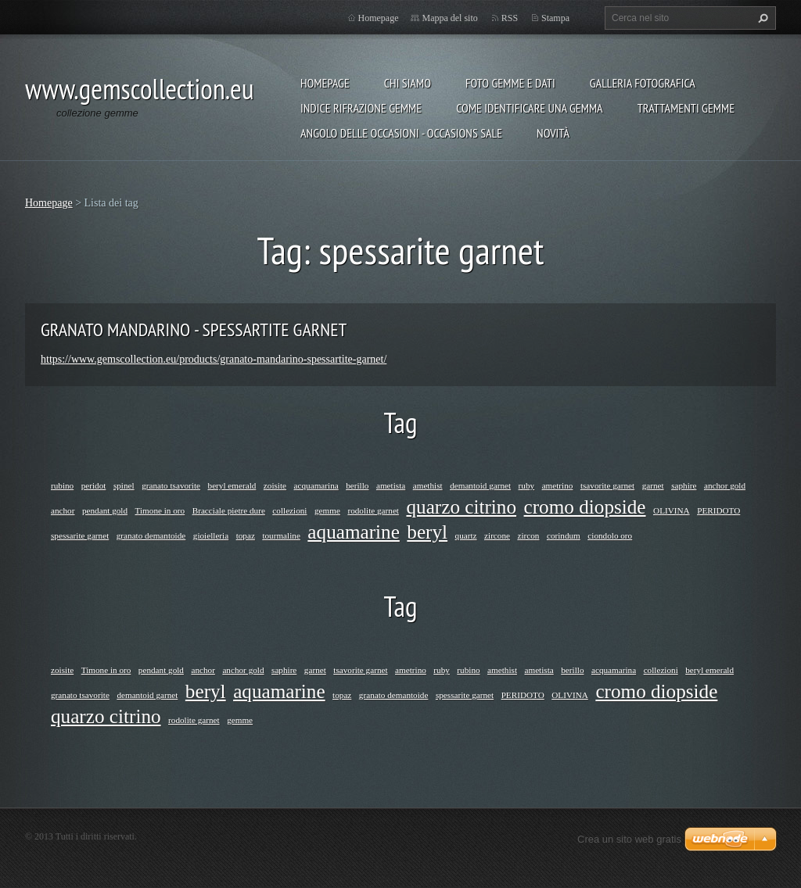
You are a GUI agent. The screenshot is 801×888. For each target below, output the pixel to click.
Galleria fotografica (642, 83)
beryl (427, 531)
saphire (683, 485)
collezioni (289, 510)
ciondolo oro (609, 535)
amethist (428, 485)
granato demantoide (151, 535)
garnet (653, 485)
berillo (357, 485)
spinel (124, 485)
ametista (390, 485)
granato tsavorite (171, 485)
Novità (553, 133)
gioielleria (210, 535)
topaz (245, 535)
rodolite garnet (373, 510)
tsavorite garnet (607, 485)
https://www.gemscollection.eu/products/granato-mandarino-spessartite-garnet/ (213, 359)
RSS (509, 18)
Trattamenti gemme (686, 108)
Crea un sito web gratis (629, 839)
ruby (527, 485)
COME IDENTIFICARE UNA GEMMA (529, 108)
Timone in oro (160, 510)
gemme (327, 510)
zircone (497, 535)
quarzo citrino (461, 506)
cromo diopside (585, 506)
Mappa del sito (449, 18)
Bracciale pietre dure (228, 510)
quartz (466, 535)
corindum (563, 535)
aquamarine (353, 531)
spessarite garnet (80, 535)
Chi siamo (407, 83)
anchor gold (724, 485)
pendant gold (105, 510)
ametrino (557, 485)
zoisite (275, 485)
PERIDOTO (718, 510)
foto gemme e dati (510, 83)
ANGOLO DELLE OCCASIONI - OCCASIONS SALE (401, 133)
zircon (528, 535)
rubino (62, 485)
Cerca (761, 18)
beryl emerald (232, 485)
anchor (62, 510)
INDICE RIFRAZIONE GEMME (361, 108)
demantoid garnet (480, 485)
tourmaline (281, 535)
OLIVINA (671, 510)
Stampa (555, 18)
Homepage (325, 83)
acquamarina (316, 485)
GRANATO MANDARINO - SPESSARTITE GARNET (194, 329)
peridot (93, 485)
